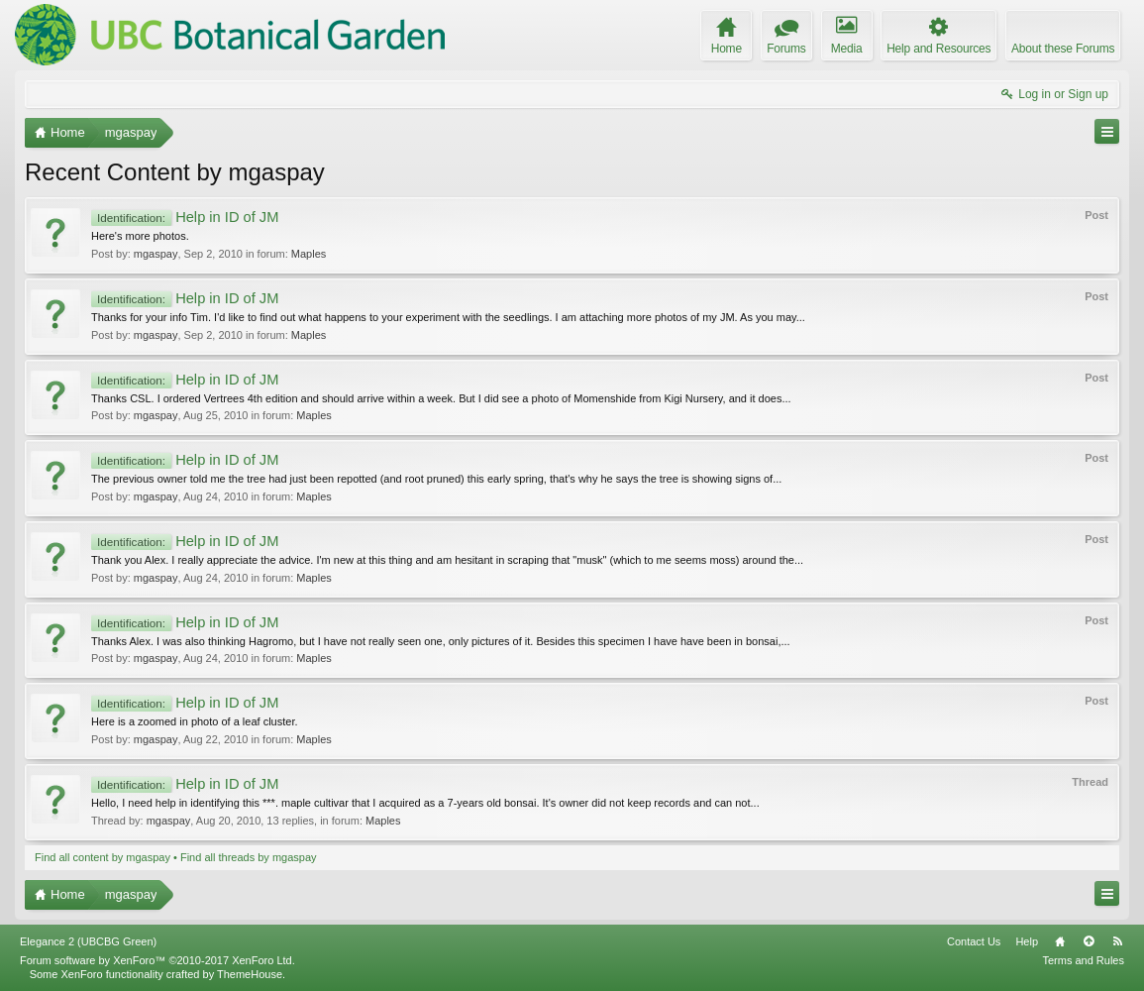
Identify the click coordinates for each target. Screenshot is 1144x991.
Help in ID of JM (184, 217)
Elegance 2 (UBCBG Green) (88, 941)
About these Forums (1062, 48)
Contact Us (973, 941)
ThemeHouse (249, 974)
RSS (1117, 941)
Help (1026, 941)
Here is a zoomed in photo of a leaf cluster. (194, 721)
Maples (308, 254)
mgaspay (156, 254)
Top (1088, 941)
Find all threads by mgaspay (248, 857)
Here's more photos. (140, 236)
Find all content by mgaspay (102, 857)
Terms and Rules (1083, 960)
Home (1060, 941)
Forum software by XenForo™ (157, 960)
